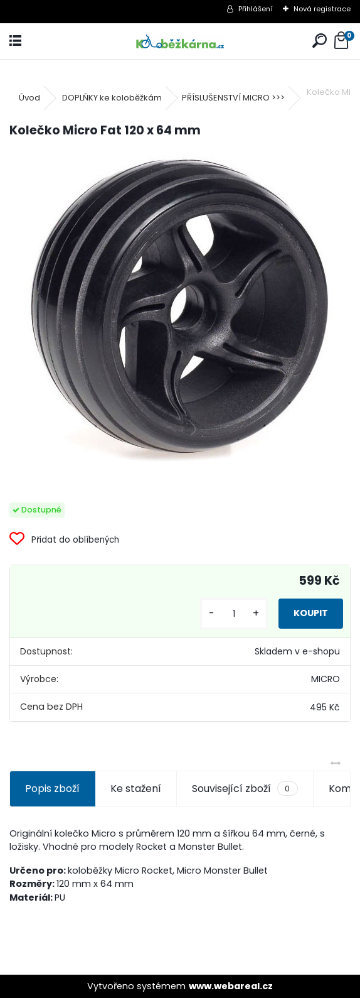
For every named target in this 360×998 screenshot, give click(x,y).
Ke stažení (135, 788)
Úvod (29, 98)
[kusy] (234, 614)
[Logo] (180, 41)
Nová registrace (322, 9)
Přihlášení (255, 9)
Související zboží (244, 788)
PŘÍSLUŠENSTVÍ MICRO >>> (233, 98)
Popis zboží (52, 788)
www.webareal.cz (231, 986)
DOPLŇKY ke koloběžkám (112, 98)
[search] (319, 41)
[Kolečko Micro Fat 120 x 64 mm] (180, 311)
